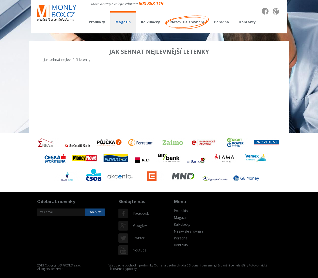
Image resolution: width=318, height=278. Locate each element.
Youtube (138, 250)
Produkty (97, 22)
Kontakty (247, 22)
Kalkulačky (150, 22)
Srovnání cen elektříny (233, 265)
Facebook (138, 213)
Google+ (138, 225)
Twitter (138, 238)
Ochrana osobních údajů (171, 265)
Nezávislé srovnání (187, 22)
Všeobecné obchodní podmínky (131, 265)
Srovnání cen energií (203, 265)
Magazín (123, 22)
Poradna (221, 22)
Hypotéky (130, 269)
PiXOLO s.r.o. (72, 265)
